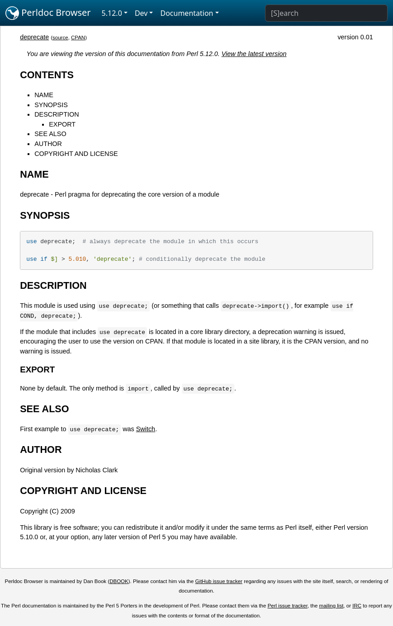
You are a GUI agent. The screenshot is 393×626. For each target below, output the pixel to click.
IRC (356, 605)
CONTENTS (47, 74)
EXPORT (62, 124)
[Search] (326, 13)
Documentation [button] (186, 13)
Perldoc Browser (48, 13)
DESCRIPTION (56, 114)
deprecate (34, 37)
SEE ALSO (50, 133)
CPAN (78, 37)
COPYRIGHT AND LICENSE (76, 153)
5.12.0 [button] (112, 13)
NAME (43, 95)
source (60, 37)
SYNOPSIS (51, 104)
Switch (145, 429)
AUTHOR (48, 143)
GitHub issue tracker (218, 581)
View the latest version (254, 53)
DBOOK (118, 581)
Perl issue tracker (288, 605)
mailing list (331, 605)
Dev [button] (141, 13)
